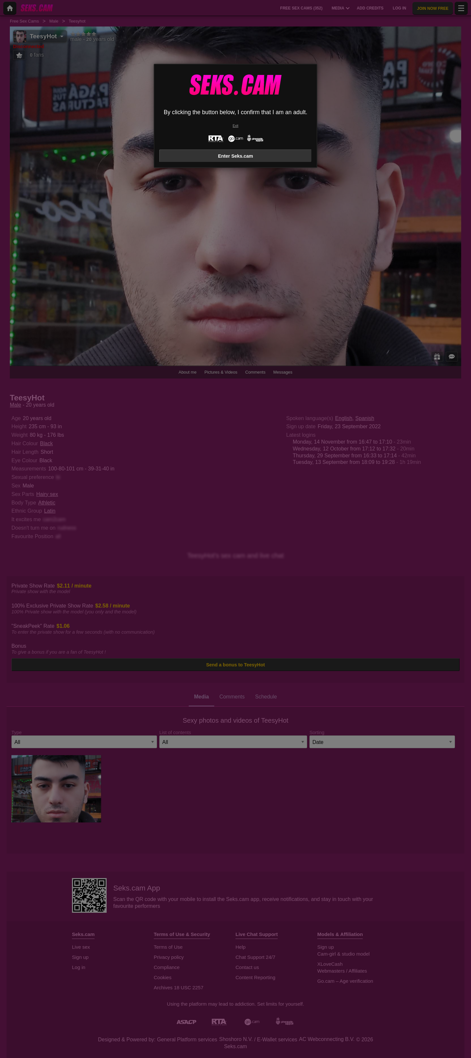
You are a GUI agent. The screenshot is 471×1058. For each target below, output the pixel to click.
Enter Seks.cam (235, 156)
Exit (235, 126)
